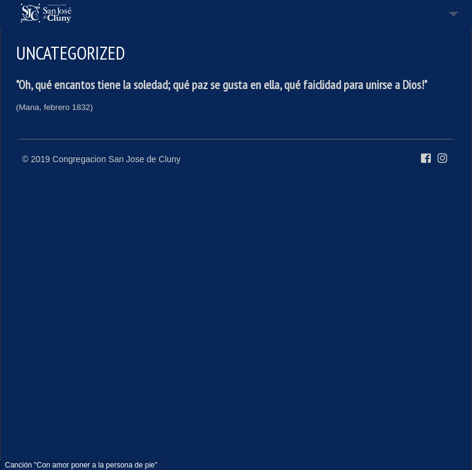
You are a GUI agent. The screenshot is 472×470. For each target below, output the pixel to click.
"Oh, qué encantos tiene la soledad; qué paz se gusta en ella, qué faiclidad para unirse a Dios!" (221, 85)
